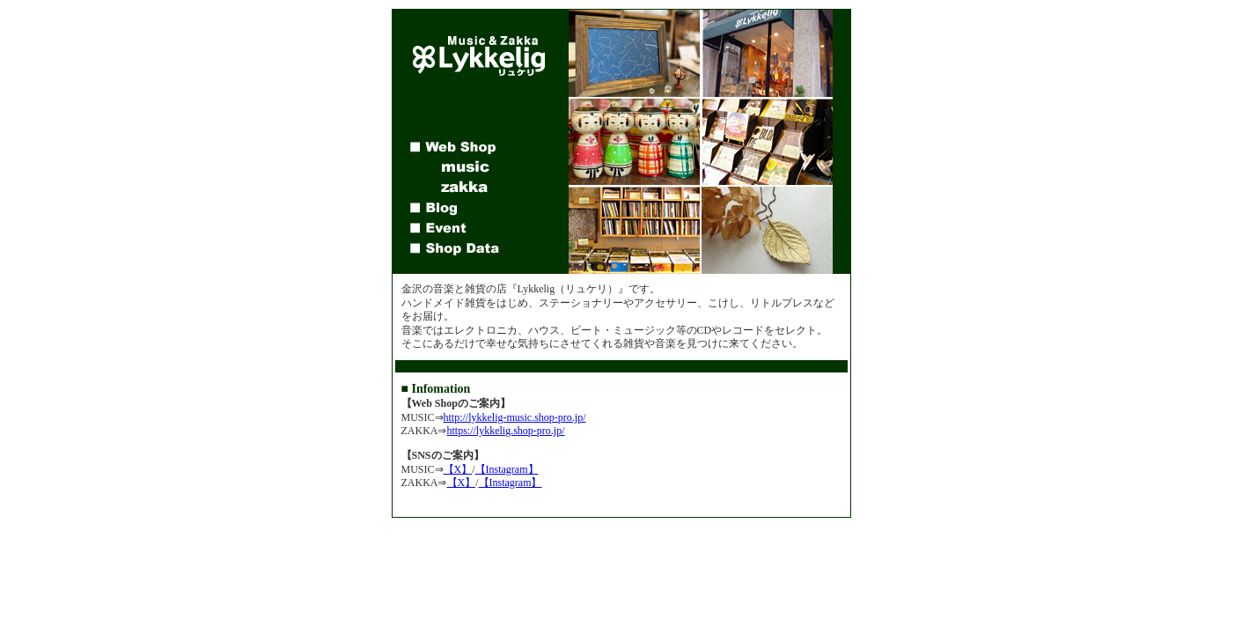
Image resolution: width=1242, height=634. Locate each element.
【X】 (458, 469)
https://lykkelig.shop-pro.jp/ (506, 430)
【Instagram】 (507, 469)
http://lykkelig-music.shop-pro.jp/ (515, 417)
